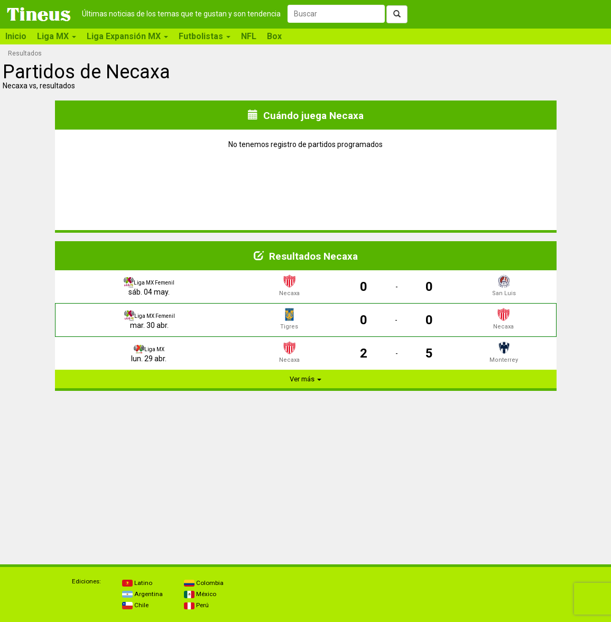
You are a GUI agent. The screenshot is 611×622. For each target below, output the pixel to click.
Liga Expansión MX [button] (127, 36)
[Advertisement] (154, 473)
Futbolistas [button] (204, 36)
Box (274, 36)
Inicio (15, 36)
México (200, 594)
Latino (137, 583)
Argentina (142, 594)
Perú (196, 605)
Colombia (204, 583)
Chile (135, 605)
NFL (248, 36)
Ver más (305, 379)
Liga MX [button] (56, 36)
